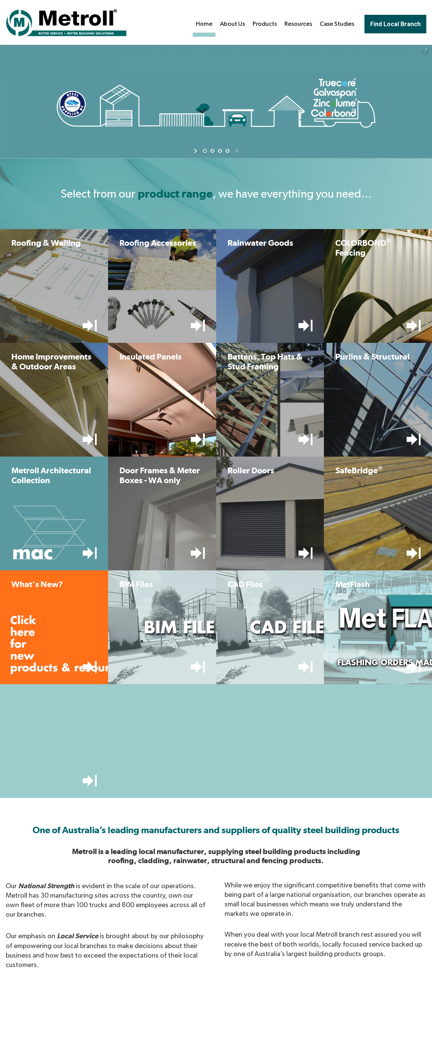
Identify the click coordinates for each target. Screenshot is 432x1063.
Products (265, 24)
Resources (298, 24)
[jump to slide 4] (227, 151)
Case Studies (337, 24)
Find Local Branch (395, 24)
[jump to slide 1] (205, 151)
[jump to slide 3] (220, 151)
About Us (232, 24)
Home (204, 24)
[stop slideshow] (236, 151)
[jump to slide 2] (212, 151)
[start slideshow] (196, 151)
